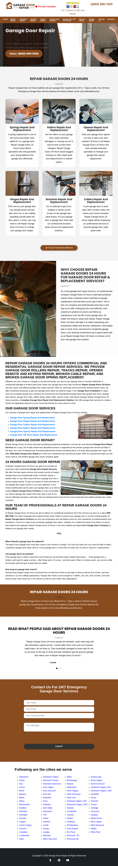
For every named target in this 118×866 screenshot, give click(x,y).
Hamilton (46, 822)
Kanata (46, 829)
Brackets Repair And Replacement (59, 201)
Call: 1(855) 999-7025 (23, 53)
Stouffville (95, 794)
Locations (111, 19)
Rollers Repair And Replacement (59, 129)
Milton (69, 777)
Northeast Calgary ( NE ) (77, 801)
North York (71, 798)
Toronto (94, 804)
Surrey (93, 798)
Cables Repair (43, 19)
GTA (45, 815)
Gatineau (47, 804)
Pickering (71, 822)
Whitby (93, 829)
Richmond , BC (73, 835)
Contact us (102, 19)
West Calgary (96, 822)
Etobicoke (47, 798)
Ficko (45, 801)
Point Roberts (72, 829)
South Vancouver (98, 784)
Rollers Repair (13, 19)
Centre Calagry (25, 825)
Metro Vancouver (50, 839)
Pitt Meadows (72, 825)
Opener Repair (82, 19)
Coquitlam (23, 832)
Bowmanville (24, 804)
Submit (59, 746)
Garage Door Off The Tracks (69, 19)
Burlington (23, 815)
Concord (22, 829)
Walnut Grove (96, 818)
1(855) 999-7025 (101, 4)
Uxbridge (94, 808)
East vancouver (49, 791)
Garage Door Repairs (55, 19)
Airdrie (22, 780)
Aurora (22, 787)
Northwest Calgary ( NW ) (77, 804)
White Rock (95, 832)
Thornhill (94, 801)
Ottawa (70, 818)
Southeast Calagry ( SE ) (101, 787)
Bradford (22, 808)
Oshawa (70, 815)
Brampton (23, 811)
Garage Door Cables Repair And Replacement (32, 424)
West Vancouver (97, 825)
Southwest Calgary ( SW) (101, 791)
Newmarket (71, 787)
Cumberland (24, 835)
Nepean (70, 784)
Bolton (21, 801)
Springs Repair (33, 19)
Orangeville (71, 811)
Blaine (21, 798)
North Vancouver (74, 794)
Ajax (21, 784)
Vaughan (94, 815)
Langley (46, 832)
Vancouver (95, 811)
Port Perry (71, 832)
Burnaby (22, 818)
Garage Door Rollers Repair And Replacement (32, 428)
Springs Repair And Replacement (22, 129)
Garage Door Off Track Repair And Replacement (33, 435)
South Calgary (96, 780)
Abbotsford (23, 777)
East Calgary (48, 787)
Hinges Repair (91, 19)
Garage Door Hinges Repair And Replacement (32, 421)
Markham (47, 835)
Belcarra (22, 794)
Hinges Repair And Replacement (22, 201)
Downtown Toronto (50, 780)
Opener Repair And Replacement (96, 129)
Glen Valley (47, 808)
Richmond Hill (72, 839)
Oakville (70, 808)
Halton (45, 818)
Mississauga (72, 780)
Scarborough (96, 777)
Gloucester (47, 811)
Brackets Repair (23, 19)
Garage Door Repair (58, 856)
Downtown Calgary (51, 777)
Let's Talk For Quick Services (59, 248)
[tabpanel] (59, 652)
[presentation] (41, 737)
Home (5, 19)
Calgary (22, 822)
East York (47, 794)
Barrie (21, 791)
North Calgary (72, 791)
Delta (21, 839)
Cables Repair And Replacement (96, 201)
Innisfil (45, 825)
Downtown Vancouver (52, 784)
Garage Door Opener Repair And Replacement (32, 431)
